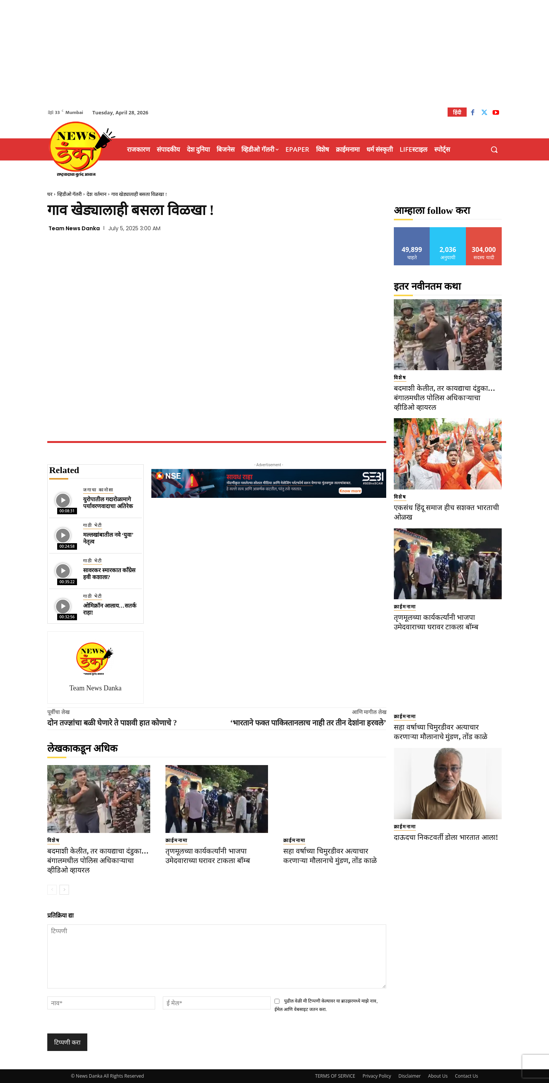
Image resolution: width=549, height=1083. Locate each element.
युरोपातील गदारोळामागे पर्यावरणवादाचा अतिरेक (108, 502)
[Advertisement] (274, 53)
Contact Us (466, 1076)
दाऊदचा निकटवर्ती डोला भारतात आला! (446, 837)
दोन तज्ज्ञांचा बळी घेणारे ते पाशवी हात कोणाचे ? (112, 723)
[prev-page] (52, 890)
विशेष (53, 840)
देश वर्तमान (96, 194)
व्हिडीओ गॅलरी (69, 194)
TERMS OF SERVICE (335, 1076)
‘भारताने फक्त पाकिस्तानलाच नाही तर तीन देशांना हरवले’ (308, 723)
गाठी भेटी (92, 525)
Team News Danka (74, 228)
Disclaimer (409, 1076)
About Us (438, 1076)
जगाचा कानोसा (98, 490)
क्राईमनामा (176, 840)
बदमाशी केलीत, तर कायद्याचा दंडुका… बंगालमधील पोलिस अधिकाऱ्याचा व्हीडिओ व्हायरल (98, 860)
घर (49, 194)
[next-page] (64, 890)
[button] (494, 149)
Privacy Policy (377, 1076)
